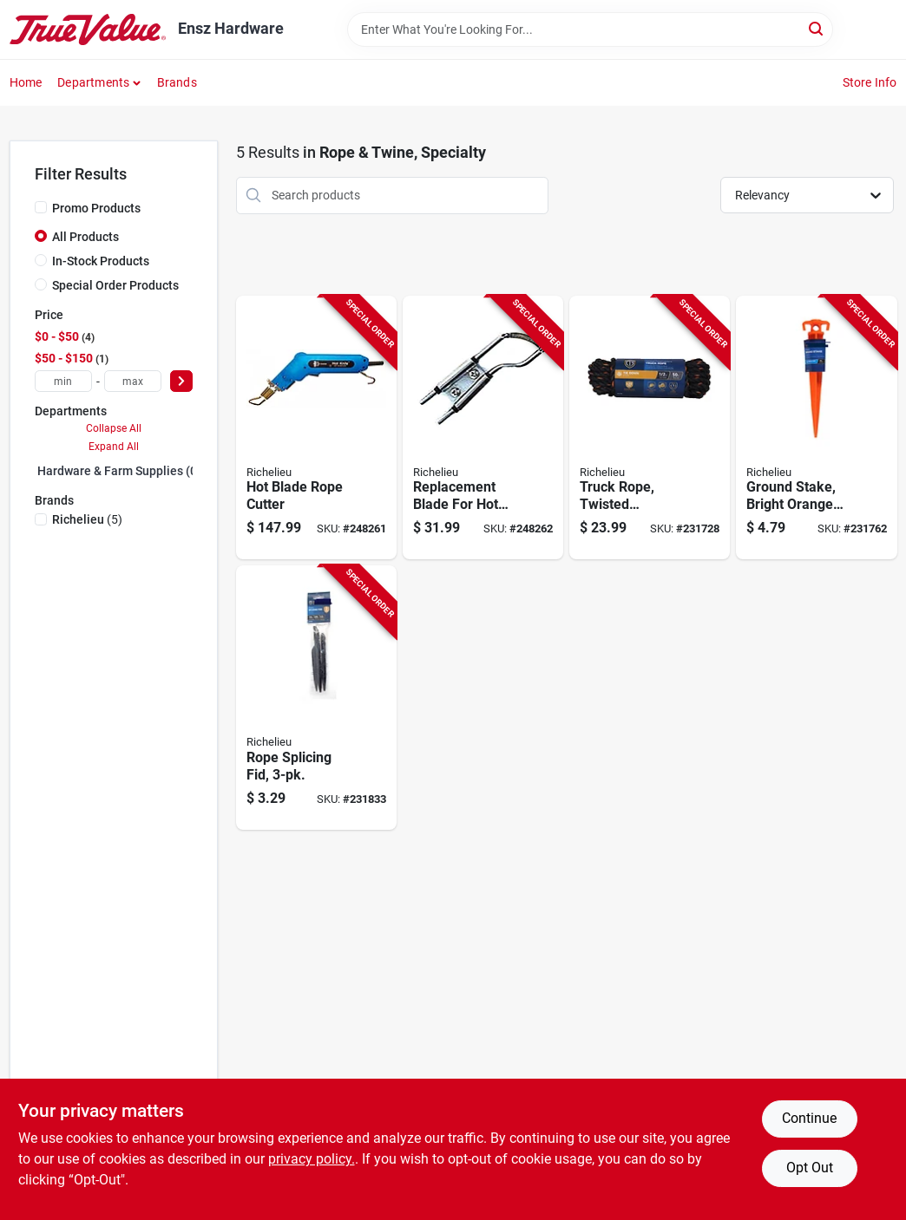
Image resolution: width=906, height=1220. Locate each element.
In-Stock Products (100, 261)
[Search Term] (590, 29)
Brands (177, 82)
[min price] (63, 381)
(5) (87, 519)
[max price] (132, 381)
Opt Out (809, 1167)
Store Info (870, 82)
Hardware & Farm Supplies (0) (119, 471)
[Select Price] (181, 381)
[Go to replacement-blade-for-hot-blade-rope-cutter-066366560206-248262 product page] (483, 428)
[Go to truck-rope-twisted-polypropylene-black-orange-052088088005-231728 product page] (649, 428)
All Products (85, 236)
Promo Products (96, 208)
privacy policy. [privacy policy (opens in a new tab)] (311, 1159)
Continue (809, 1118)
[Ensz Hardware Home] (88, 29)
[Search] (817, 28)
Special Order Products (115, 285)
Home (26, 82)
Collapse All (113, 428)
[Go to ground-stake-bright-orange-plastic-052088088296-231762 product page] (816, 428)
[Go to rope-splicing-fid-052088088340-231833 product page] (316, 697)
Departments (93, 82)
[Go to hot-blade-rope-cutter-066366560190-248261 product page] (316, 428)
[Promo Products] (41, 207)
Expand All (114, 446)
